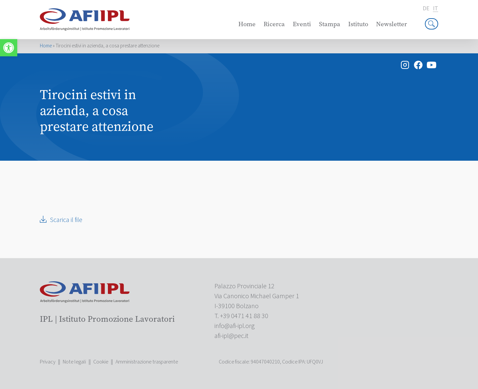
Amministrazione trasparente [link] (147, 361)
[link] (8, 47)
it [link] (435, 9)
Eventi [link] (302, 24)
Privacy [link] (47, 361)
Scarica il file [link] (66, 220)
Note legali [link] (74, 361)
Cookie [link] (100, 361)
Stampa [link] (329, 24)
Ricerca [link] (274, 24)
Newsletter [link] (391, 24)
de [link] (426, 9)
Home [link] (247, 24)
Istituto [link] (358, 24)
